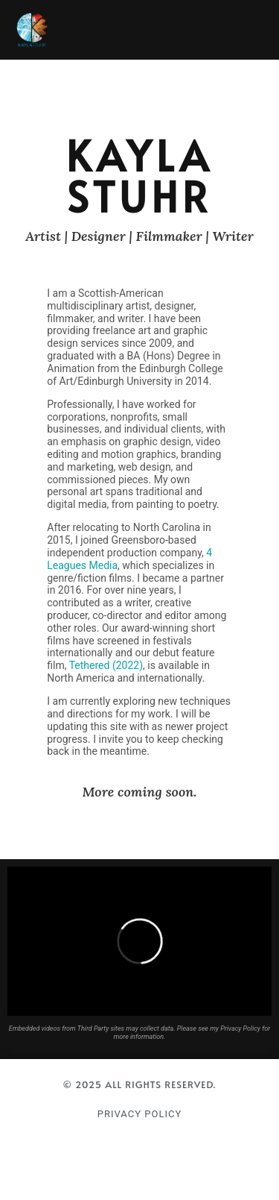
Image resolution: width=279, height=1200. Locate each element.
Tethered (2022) (106, 665)
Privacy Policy (139, 1113)
